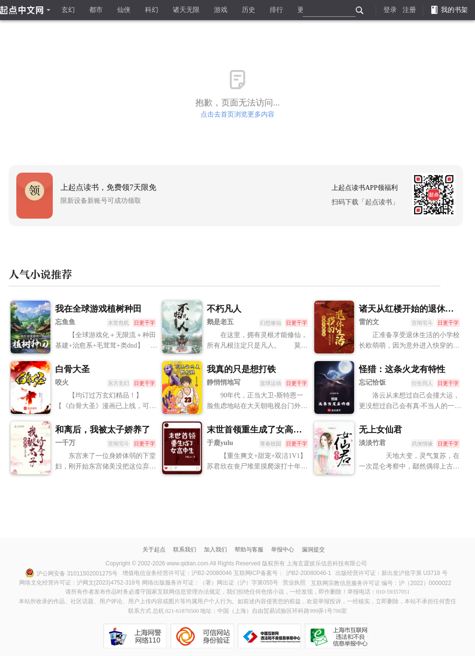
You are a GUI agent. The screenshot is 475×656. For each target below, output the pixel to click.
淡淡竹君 (372, 442)
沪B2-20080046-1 (309, 573)
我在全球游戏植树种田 (98, 309)
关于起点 (154, 549)
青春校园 (270, 444)
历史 (248, 9)
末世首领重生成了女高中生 (258, 429)
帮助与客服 (249, 549)
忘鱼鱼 (65, 322)
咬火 (62, 382)
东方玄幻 (118, 383)
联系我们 (184, 549)
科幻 (151, 9)
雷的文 (369, 322)
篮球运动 (270, 383)
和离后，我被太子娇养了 (102, 429)
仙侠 (124, 9)
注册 (409, 9)
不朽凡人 (224, 309)
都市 (96, 9)
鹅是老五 (220, 322)
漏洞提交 (313, 549)
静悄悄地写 (223, 382)
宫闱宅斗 (422, 323)
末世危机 (118, 323)
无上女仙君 (380, 429)
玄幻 (68, 9)
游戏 (220, 9)
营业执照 (294, 582)
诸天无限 (186, 9)
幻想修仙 (270, 323)
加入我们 (215, 549)
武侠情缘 (422, 444)
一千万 (65, 442)
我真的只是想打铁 (241, 369)
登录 (390, 9)
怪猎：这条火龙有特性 (402, 369)
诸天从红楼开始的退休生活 (411, 309)
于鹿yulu (220, 442)
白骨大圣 (72, 369)
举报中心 (282, 549)
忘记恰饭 (372, 382)
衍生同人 (422, 383)
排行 (276, 9)
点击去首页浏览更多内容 (237, 114)
